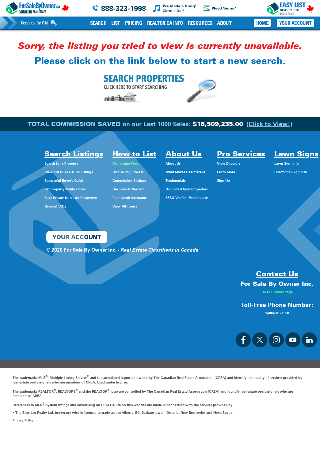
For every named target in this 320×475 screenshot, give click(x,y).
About (224, 23)
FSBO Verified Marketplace (179, 197)
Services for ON (39, 23)
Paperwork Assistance (113, 197)
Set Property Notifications (32, 189)
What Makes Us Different (177, 171)
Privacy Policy (23, 462)
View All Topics (104, 206)
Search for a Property (26, 163)
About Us (159, 163)
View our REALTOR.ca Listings (37, 171)
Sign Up (228, 180)
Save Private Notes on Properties (40, 197)
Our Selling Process (109, 171)
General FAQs (17, 206)
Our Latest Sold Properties (178, 189)
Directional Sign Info (25, 248)
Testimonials (162, 180)
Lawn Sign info (19, 239)
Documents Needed (110, 189)
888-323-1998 (123, 8)
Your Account (295, 23)
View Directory (236, 163)
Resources (200, 23)
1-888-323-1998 (277, 354)
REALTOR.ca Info (165, 23)
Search (98, 23)
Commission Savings (111, 180)
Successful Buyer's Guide (31, 180)
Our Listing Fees (106, 163)
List (115, 23)
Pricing (133, 23)
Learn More (232, 171)
